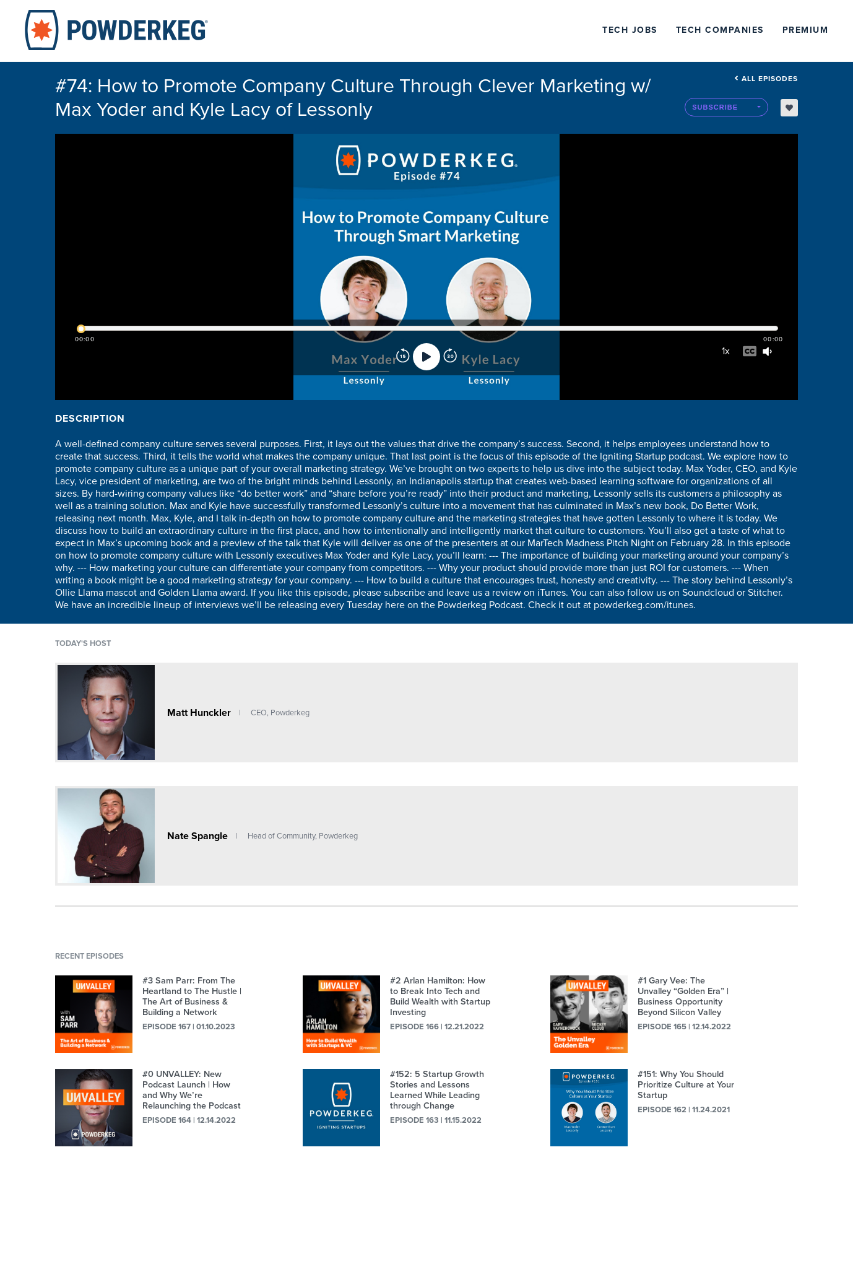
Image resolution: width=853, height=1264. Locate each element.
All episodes (766, 78)
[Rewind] (403, 356)
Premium (805, 30)
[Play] (426, 356)
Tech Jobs (629, 30)
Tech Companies (720, 30)
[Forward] (450, 356)
